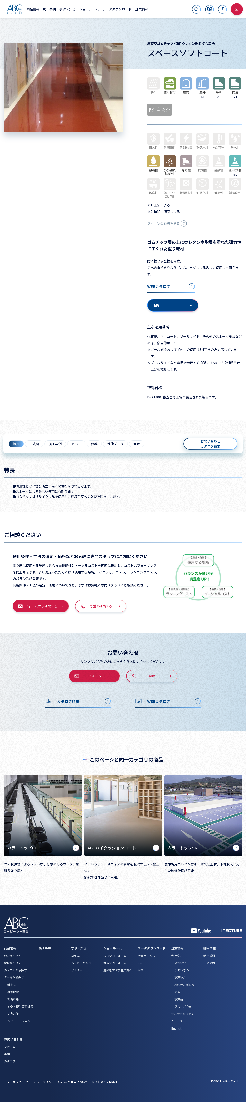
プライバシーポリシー (39, 1082)
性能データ (115, 443)
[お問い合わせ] (237, 9)
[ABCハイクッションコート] (123, 815)
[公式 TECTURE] (230, 930)
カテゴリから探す (15, 970)
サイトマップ (12, 1082)
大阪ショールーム (114, 963)
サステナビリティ (182, 1014)
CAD (141, 963)
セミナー (77, 970)
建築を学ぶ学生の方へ (117, 970)
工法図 (34, 443)
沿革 (177, 992)
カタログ (10, 1061)
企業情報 (177, 948)
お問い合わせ (13, 1039)
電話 (7, 1054)
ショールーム (112, 948)
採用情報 (209, 948)
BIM (140, 970)
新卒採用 (209, 956)
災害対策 (13, 1014)
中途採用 (209, 963)
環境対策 (13, 999)
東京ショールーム (114, 956)
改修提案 (13, 992)
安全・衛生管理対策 (20, 1006)
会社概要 (180, 963)
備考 (136, 443)
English (176, 1028)
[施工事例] (49, 9)
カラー (76, 443)
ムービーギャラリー (84, 963)
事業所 (178, 999)
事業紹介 (180, 977)
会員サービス (146, 956)
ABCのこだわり (184, 985)
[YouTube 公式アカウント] (201, 930)
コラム (75, 956)
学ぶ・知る (78, 948)
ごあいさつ (181, 970)
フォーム (10, 1047)
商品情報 (10, 948)
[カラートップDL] (43, 815)
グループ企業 (182, 1006)
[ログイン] (222, 9)
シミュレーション (18, 1021)
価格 (94, 443)
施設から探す (12, 956)
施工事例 (55, 443)
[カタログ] (209, 9)
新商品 (11, 985)
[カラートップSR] (203, 815)
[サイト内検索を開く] (196, 9)
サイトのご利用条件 (105, 1082)
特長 (16, 443)
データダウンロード (151, 948)
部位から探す (12, 963)
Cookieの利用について (73, 1082)
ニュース (176, 1021)
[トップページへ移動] (14, 9)
